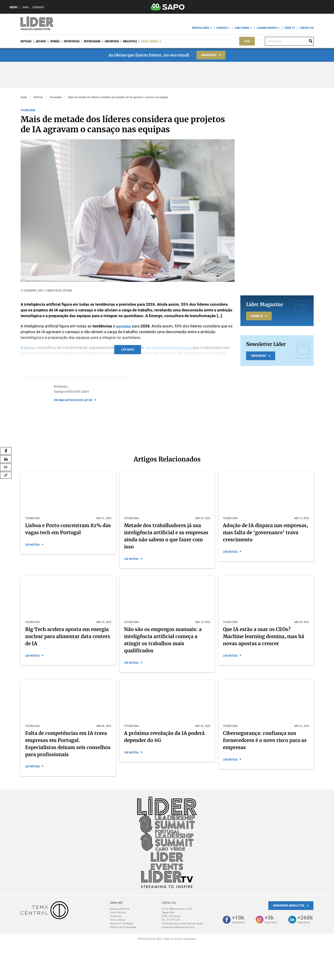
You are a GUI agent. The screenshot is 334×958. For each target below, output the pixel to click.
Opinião (55, 41)
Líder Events (168, 41)
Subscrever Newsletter (288, 905)
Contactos (307, 28)
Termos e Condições (121, 923)
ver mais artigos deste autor (73, 400)
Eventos (222, 28)
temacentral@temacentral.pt (178, 927)
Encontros (112, 41)
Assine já (257, 316)
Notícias (26, 41)
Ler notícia (32, 544)
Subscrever (208, 55)
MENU (14, 7)
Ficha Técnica (118, 912)
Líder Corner (149, 41)
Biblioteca (130, 41)
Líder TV (289, 28)
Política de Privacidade (123, 927)
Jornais (38, 7)
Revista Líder (200, 28)
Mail (26, 7)
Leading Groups (267, 28)
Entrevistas (71, 41)
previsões (124, 326)
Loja (247, 41)
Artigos (41, 41)
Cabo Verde (242, 28)
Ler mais (127, 349)
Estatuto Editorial (120, 908)
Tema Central (117, 919)
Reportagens (92, 41)
